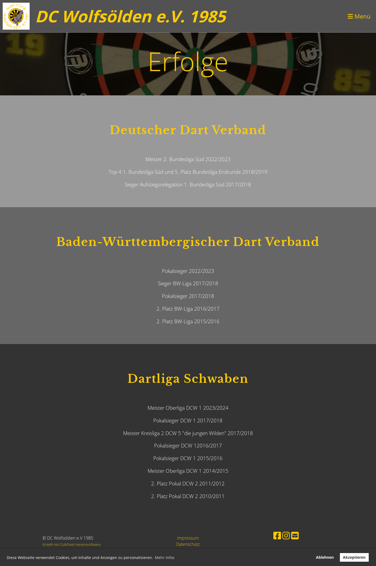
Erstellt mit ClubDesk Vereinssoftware (71, 544)
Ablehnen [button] (325, 557)
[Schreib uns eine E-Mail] (295, 535)
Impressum (188, 538)
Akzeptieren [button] (354, 557)
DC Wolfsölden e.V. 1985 (130, 16)
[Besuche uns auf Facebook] (277, 535)
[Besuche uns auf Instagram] (286, 535)
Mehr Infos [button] (165, 557)
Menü (359, 16)
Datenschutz (188, 544)
